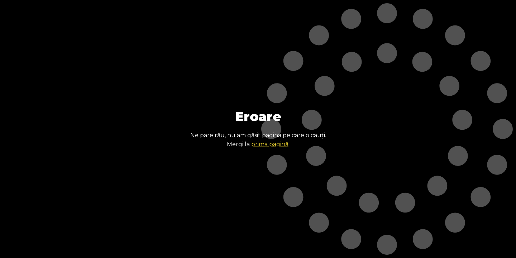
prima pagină (269, 144)
